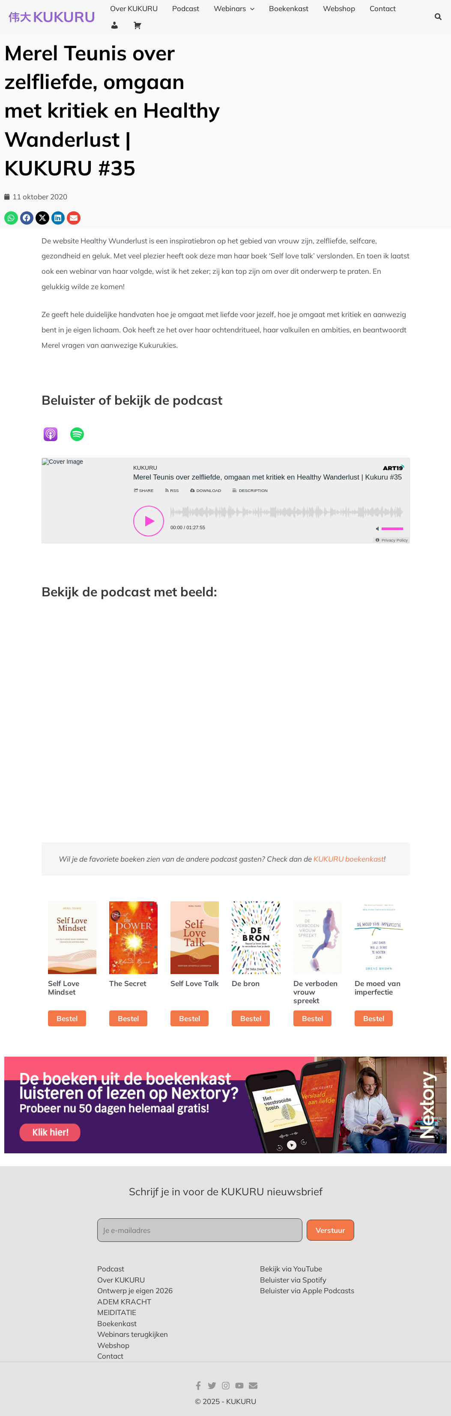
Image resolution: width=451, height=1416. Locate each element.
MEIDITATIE (116, 1312)
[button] (438, 17)
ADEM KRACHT (124, 1301)
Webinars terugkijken (132, 1334)
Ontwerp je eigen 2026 (135, 1290)
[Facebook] (198, 1385)
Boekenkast (117, 1323)
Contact (110, 1355)
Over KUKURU (121, 1279)
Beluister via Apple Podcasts (307, 1290)
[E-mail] (253, 1385)
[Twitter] (212, 1385)
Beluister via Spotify (293, 1279)
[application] (250, 8)
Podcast (110, 1268)
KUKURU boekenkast (349, 858)
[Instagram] (225, 1385)
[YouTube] (239, 1385)
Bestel (67, 1018)
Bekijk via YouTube (291, 1268)
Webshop (113, 1345)
